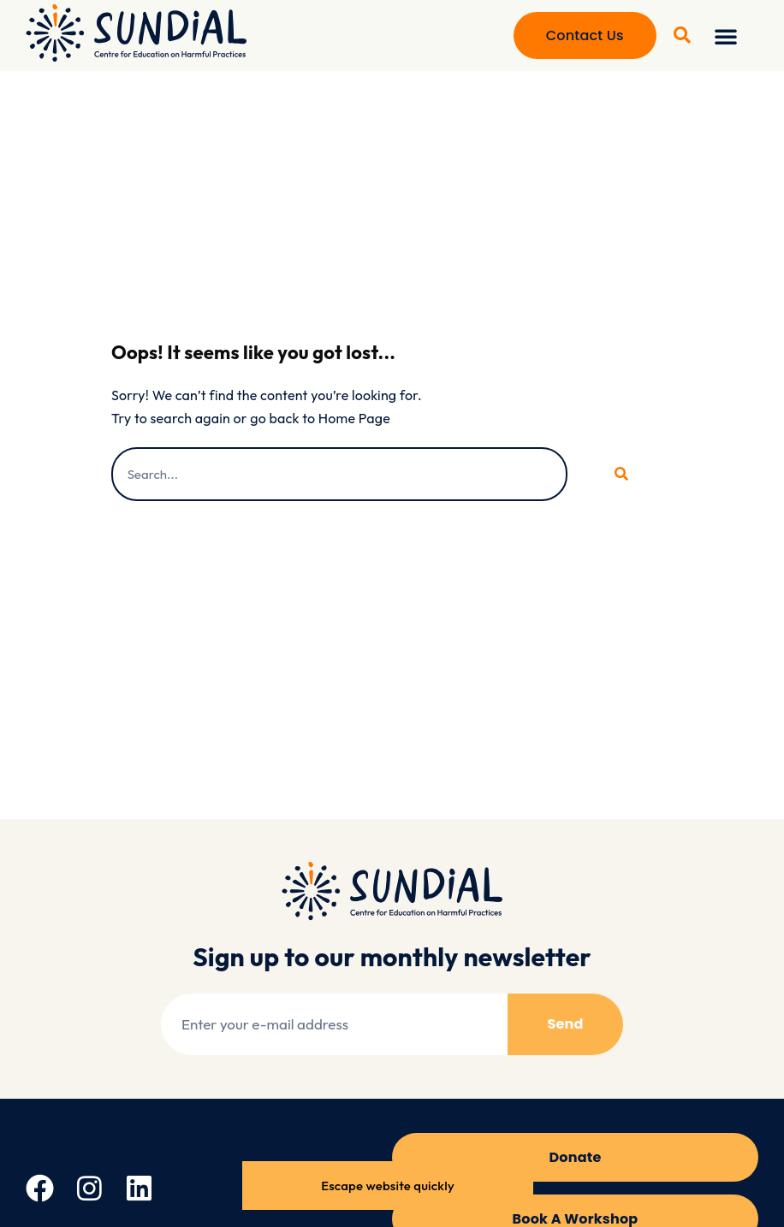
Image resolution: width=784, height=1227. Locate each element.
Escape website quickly (387, 1185)
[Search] (620, 474)
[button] (726, 36)
